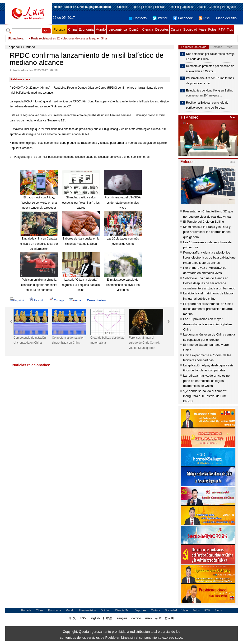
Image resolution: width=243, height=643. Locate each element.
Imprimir (17, 300)
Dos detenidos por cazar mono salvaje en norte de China (210, 56)
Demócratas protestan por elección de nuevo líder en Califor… (210, 68)
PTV (221, 29)
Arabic (201, 7)
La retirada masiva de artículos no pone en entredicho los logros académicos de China (206, 381)
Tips (230, 29)
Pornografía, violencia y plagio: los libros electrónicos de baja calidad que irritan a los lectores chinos (209, 257)
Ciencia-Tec (122, 610)
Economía (86, 29)
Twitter (160, 18)
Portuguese (229, 7)
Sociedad (190, 29)
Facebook (182, 18)
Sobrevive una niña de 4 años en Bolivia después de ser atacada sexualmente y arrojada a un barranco (209, 283)
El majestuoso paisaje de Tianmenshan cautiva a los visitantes (123, 285)
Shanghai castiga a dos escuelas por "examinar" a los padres (81, 202)
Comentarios (96, 300)
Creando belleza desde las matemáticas (107, 340)
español (14, 47)
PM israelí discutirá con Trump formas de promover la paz (210, 81)
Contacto (138, 18)
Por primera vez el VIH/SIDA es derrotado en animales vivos (123, 202)
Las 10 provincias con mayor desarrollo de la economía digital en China (207, 324)
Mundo (101, 29)
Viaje (202, 29)
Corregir (56, 300)
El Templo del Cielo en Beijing (203, 221)
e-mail (75, 300)
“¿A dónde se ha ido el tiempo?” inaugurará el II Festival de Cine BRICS (205, 396)
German (214, 7)
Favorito (36, 300)
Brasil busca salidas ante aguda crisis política (59, 38)
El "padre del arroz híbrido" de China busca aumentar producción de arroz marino (208, 309)
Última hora (15, 38)
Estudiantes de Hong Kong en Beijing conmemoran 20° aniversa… (209, 93)
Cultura (176, 29)
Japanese (188, 7)
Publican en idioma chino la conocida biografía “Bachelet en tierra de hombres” (39, 285)
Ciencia (147, 29)
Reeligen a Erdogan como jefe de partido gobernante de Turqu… (207, 105)
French (147, 7)
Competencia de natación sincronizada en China (30, 340)
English (135, 7)
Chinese (122, 7)
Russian (160, 7)
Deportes (162, 29)
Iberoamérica (117, 29)
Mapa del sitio (226, 18)
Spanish (173, 7)
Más (232, 117)
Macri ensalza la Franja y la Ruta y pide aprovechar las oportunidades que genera (206, 232)
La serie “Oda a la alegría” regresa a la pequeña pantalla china (81, 285)
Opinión (134, 29)
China (72, 29)
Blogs (218, 610)
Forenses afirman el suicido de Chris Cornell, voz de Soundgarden (144, 343)
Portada (59, 29)
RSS (204, 18)
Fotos (212, 29)
